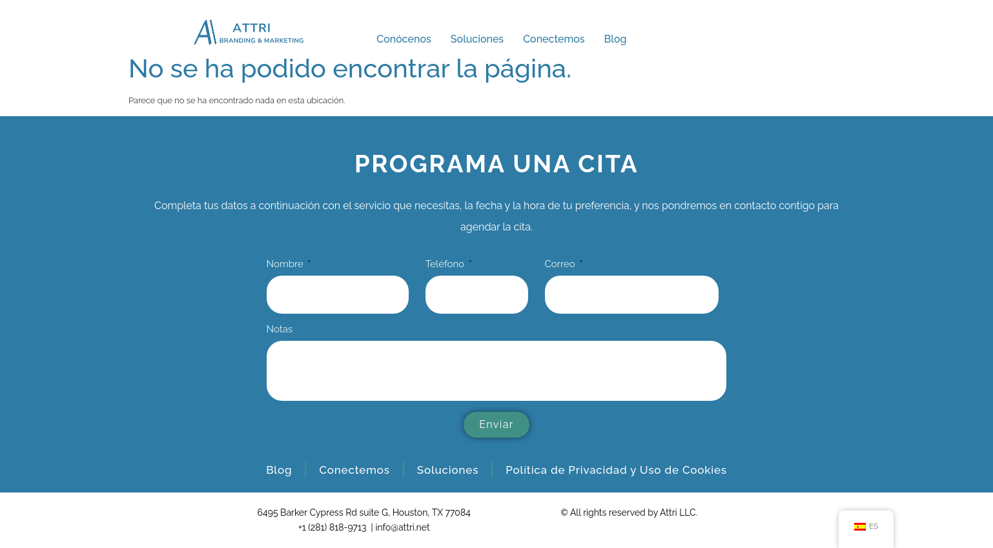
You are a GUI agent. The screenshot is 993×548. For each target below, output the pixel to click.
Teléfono (446, 264)
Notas (280, 330)
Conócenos (403, 39)
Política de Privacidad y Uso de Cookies (616, 469)
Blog (615, 39)
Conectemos (553, 39)
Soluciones (477, 39)
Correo (561, 264)
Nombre (286, 264)
